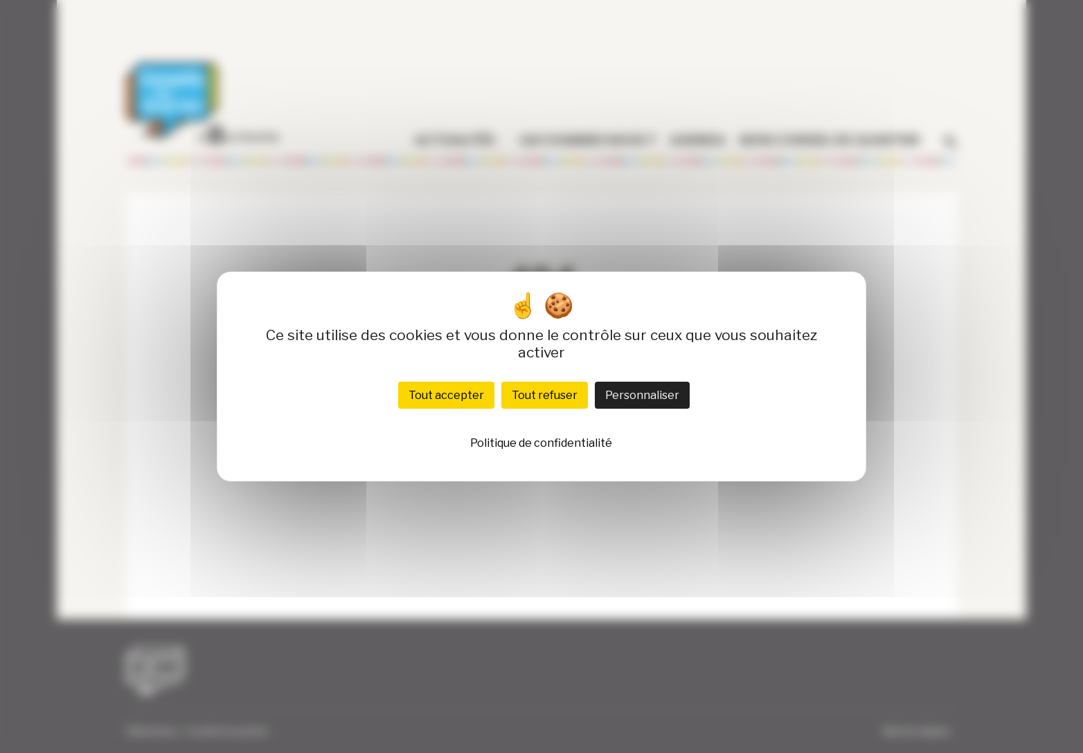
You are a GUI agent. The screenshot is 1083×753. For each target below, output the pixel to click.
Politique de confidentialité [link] (541, 443)
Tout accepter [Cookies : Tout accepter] (446, 395)
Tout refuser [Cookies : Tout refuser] (545, 395)
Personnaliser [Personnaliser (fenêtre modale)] (642, 395)
